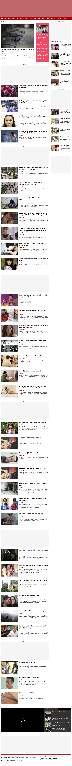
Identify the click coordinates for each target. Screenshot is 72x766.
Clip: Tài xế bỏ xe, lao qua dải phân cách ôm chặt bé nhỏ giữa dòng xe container (57, 712)
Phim (21, 18)
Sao (17, 18)
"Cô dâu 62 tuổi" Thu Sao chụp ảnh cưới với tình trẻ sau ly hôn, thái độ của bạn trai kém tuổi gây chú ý (42, 33)
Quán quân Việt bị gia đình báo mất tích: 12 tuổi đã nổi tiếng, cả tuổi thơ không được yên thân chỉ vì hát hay (42, 57)
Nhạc (31, 18)
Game (47, 18)
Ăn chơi (59, 18)
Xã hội (64, 18)
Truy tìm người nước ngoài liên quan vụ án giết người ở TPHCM (65, 46)
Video (13, 18)
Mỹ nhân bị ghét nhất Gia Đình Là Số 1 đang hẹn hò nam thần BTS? (65, 63)
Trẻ (39, 18)
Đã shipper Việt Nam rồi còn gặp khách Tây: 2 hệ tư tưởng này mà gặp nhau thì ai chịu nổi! (57, 730)
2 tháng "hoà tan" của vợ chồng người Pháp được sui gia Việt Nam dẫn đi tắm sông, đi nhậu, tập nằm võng (57, 724)
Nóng (9, 18)
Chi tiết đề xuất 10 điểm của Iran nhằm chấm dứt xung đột (41, 44)
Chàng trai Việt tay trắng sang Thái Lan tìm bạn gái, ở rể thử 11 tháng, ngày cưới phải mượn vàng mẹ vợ (65, 73)
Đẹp (35, 18)
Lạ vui (43, 18)
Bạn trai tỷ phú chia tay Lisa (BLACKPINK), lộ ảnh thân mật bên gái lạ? (42, 50)
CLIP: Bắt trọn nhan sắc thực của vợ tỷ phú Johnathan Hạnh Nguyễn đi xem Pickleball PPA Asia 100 (57, 719)
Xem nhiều (47, 708)
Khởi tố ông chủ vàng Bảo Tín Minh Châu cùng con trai (65, 81)
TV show (26, 18)
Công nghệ (53, 18)
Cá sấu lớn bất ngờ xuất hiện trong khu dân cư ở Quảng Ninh (65, 129)
